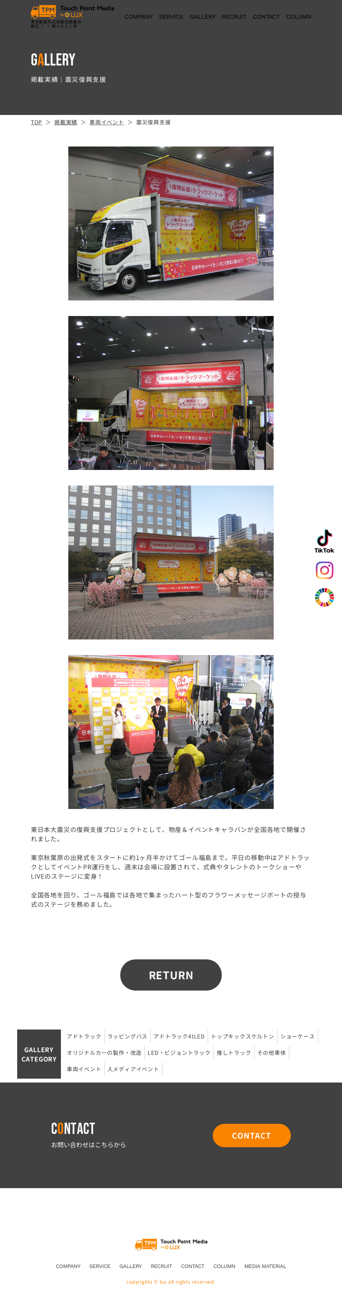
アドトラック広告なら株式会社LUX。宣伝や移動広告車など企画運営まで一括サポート (72, 12)
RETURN (171, 974)
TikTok (324, 541)
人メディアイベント (133, 1069)
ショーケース (297, 1036)
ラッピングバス (127, 1036)
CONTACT (266, 16)
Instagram (324, 570)
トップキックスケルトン (242, 1036)
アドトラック (84, 1036)
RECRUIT (234, 16)
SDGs (324, 597)
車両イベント (84, 1069)
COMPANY (138, 16)
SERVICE (171, 16)
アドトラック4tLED (179, 1036)
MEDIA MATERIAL (265, 1266)
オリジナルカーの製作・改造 (104, 1052)
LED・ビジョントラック (179, 1052)
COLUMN (298, 16)
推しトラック (234, 1052)
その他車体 (271, 1052)
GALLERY (202, 16)
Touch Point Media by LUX (171, 1244)
